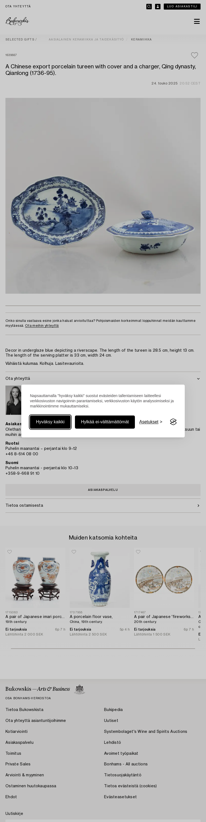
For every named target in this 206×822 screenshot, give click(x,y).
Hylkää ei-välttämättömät (105, 421)
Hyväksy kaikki (50, 421)
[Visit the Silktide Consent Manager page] (173, 422)
